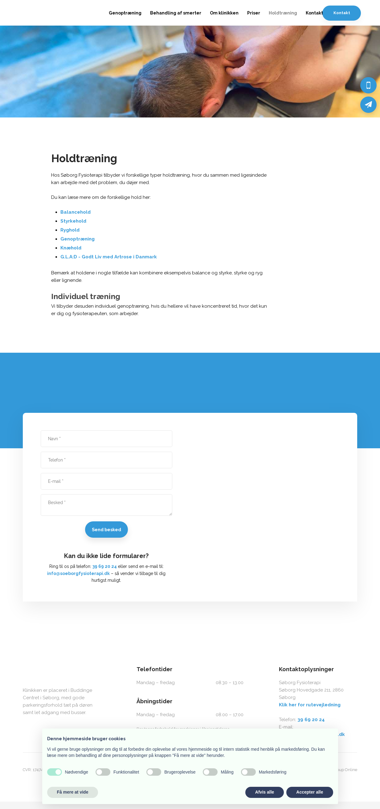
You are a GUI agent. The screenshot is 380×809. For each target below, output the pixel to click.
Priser (253, 12)
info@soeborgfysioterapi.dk (78, 573)
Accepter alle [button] (309, 792)
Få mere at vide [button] (72, 792)
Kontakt (314, 12)
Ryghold (70, 230)
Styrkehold (73, 221)
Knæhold (70, 248)
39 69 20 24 (104, 566)
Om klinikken (224, 12)
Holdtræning (283, 12)
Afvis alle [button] (264, 792)
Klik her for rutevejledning (310, 705)
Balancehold (75, 212)
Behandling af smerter (175, 12)
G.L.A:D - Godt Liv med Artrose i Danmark (108, 257)
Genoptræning (125, 12)
